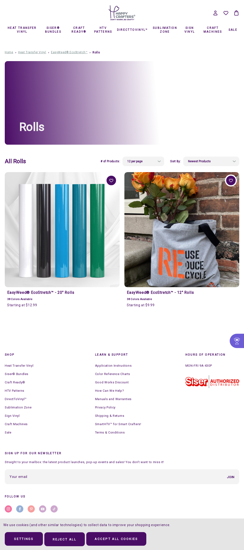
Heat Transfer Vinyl (22, 29)
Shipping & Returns (109, 416)
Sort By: (175, 161)
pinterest (31, 509)
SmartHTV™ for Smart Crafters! (118, 424)
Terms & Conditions (110, 432)
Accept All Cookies (125, 539)
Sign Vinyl (189, 29)
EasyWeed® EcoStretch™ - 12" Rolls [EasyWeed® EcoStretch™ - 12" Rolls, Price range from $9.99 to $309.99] (160, 292)
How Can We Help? (109, 390)
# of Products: (110, 161)
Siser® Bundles (53, 29)
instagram (8, 509)
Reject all (69, 539)
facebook (20, 509)
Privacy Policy (105, 407)
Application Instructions (113, 365)
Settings (25, 539)
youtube (43, 509)
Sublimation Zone (165, 29)
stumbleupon (54, 509)
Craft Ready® (78, 29)
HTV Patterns (103, 29)
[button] (212, 382)
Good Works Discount (112, 382)
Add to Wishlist (111, 180)
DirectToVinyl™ (132, 30)
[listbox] (143, 161)
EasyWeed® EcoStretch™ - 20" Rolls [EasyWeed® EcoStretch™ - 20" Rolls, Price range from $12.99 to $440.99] (40, 292)
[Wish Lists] (226, 13)
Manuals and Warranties (113, 399)
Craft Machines (212, 29)
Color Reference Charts (112, 374)
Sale (233, 30)
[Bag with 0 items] (236, 13)
